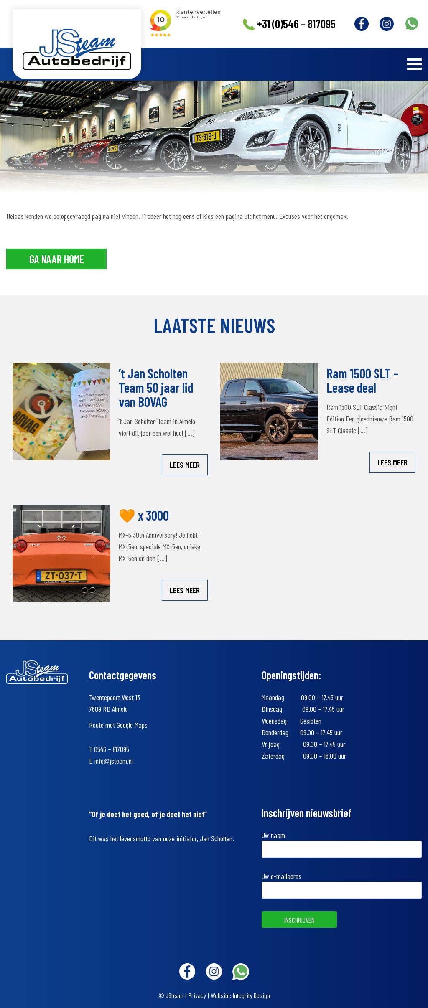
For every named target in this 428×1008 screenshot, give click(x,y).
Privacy (197, 995)
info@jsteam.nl (113, 760)
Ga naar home (56, 258)
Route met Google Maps (118, 724)
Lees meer (185, 465)
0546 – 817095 (111, 749)
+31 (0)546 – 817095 (289, 24)
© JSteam (170, 995)
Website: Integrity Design (240, 995)
